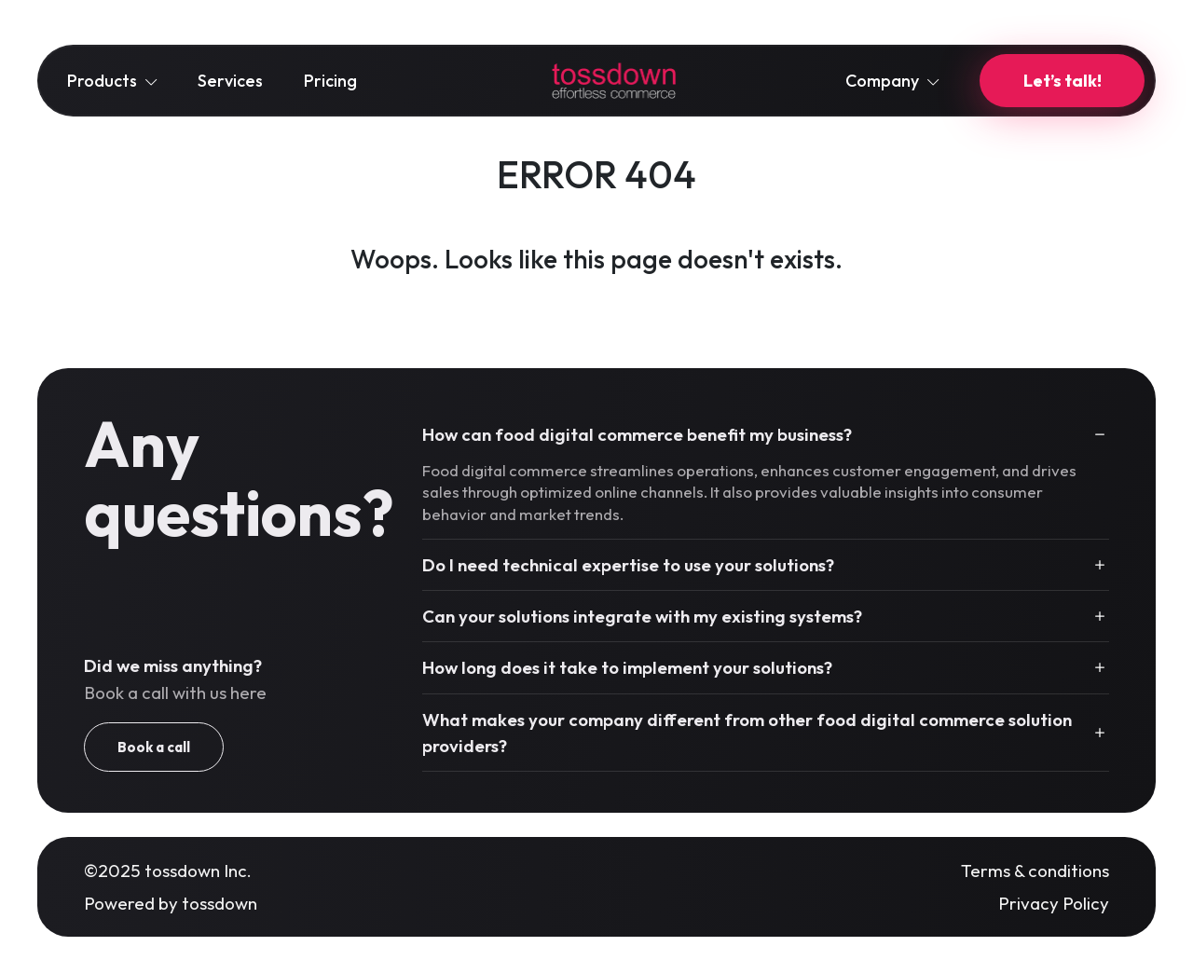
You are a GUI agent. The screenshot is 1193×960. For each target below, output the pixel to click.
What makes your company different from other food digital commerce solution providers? (747, 732)
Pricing (330, 80)
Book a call (153, 747)
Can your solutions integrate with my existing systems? (642, 616)
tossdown (219, 903)
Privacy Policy (1053, 903)
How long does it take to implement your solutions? (627, 667)
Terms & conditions (1035, 870)
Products (112, 80)
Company (892, 80)
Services (230, 80)
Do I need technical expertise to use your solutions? (628, 565)
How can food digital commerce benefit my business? (637, 434)
